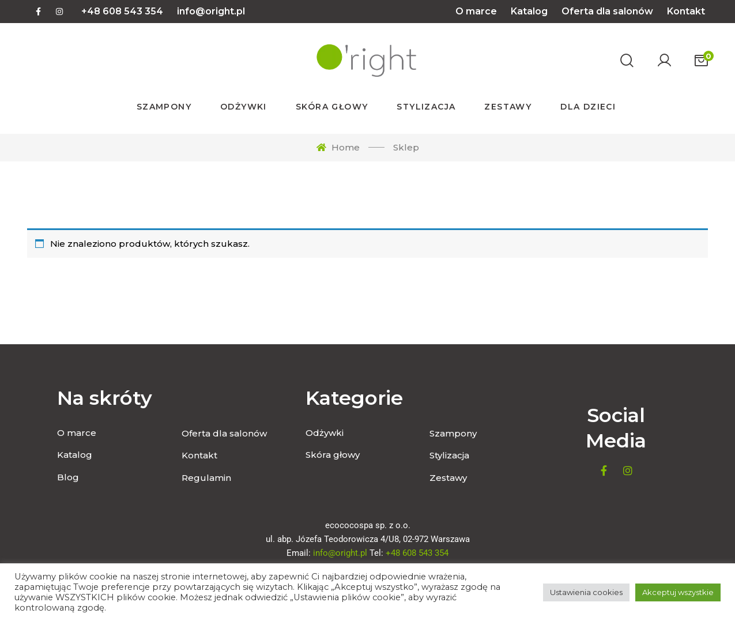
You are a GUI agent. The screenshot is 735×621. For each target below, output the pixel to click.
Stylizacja (449, 455)
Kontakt (686, 11)
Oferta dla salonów (607, 11)
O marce (476, 11)
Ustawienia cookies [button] (586, 592)
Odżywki (325, 432)
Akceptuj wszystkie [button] (678, 592)
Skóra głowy (333, 454)
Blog (68, 477)
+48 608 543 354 (122, 11)
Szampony (453, 433)
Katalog (529, 11)
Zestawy (448, 477)
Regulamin (206, 477)
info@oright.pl (211, 11)
